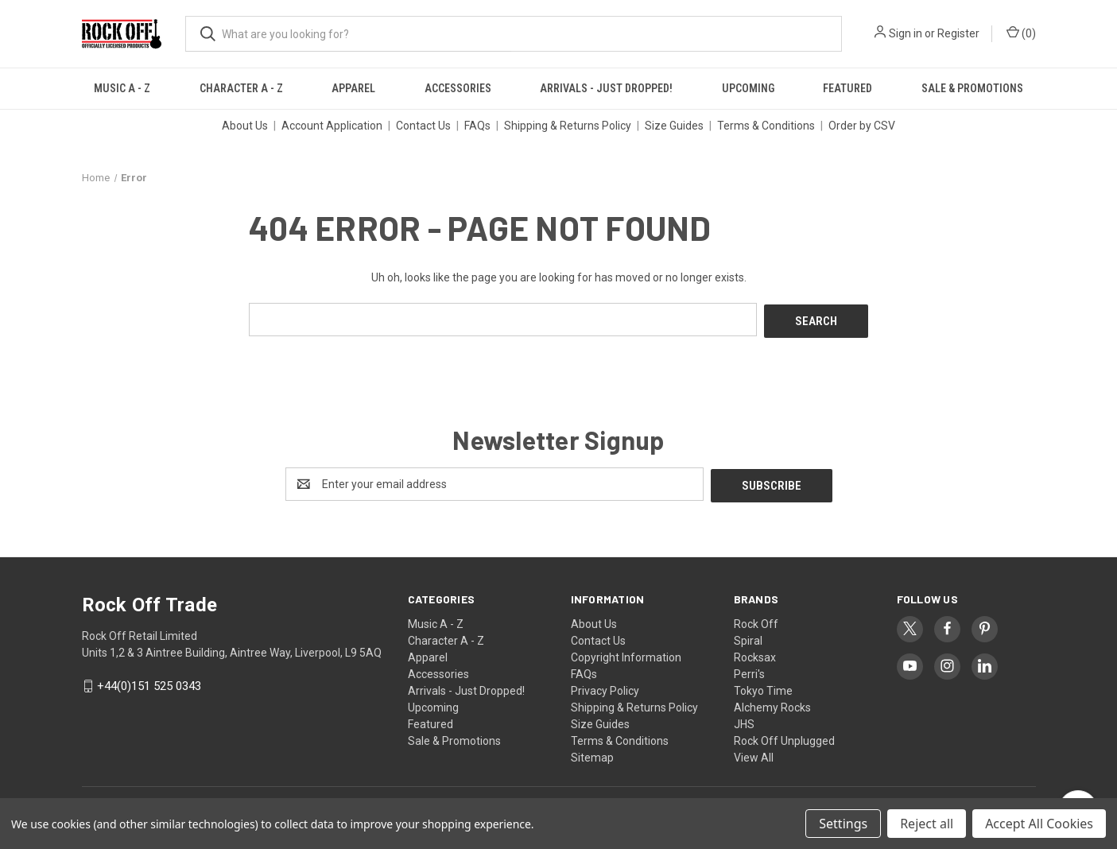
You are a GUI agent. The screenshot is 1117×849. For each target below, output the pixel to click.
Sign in (905, 33)
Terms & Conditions (766, 125)
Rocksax (755, 653)
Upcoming (748, 88)
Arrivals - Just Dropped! (606, 88)
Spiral (748, 636)
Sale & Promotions (972, 88)
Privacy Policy (605, 686)
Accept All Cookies (1039, 823)
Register (958, 33)
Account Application (331, 125)
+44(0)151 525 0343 (149, 683)
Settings (843, 823)
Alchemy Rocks (772, 703)
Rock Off (756, 620)
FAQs (477, 125)
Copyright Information (626, 653)
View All (754, 753)
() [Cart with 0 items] (1021, 32)
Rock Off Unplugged (784, 737)
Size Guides (674, 125)
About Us (245, 125)
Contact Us (423, 125)
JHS (744, 720)
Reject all (926, 823)
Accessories (458, 88)
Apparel (353, 88)
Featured (847, 88)
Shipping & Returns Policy (567, 125)
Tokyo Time (763, 686)
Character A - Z (241, 88)
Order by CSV (861, 125)
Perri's (749, 670)
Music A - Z (122, 88)
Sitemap (592, 753)
